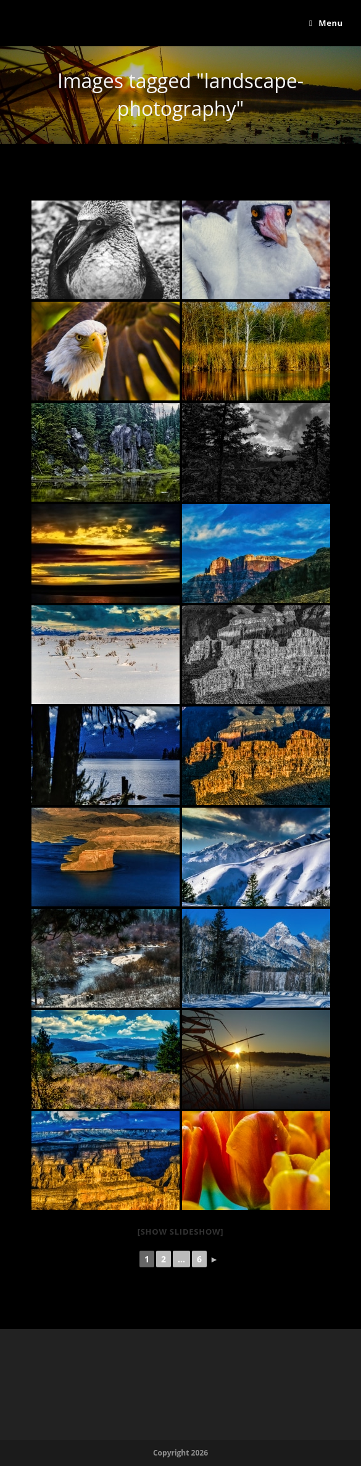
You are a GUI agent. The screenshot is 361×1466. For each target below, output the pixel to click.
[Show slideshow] (181, 1231)
